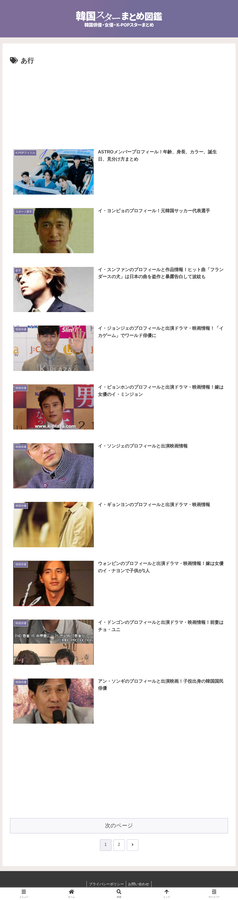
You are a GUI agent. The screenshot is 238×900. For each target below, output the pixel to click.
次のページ (119, 826)
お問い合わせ (139, 884)
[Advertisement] (119, 104)
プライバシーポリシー (105, 884)
